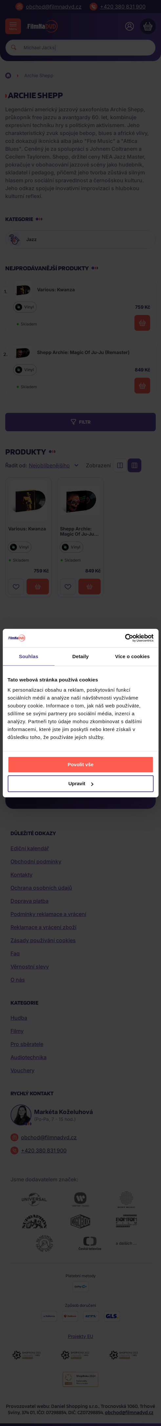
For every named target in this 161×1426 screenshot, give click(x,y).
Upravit (80, 783)
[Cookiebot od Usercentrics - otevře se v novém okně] (124, 638)
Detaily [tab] (80, 656)
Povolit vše (80, 764)
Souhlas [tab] (28, 656)
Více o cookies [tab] (132, 656)
